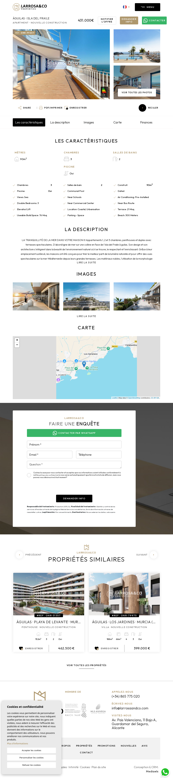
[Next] (147, 555)
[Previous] (29, 555)
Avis (144, 745)
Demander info (129, 20)
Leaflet (114, 398)
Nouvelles (128, 745)
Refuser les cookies (31, 765)
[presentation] (51, 488)
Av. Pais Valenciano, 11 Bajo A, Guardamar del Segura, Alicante (134, 724)
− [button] (17, 345)
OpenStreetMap (134, 398)
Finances (146, 122)
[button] (24, 108)
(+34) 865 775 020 (126, 696)
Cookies (85, 767)
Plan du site (99, 767)
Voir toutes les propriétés (87, 665)
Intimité (73, 767)
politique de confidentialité (50, 475)
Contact (86, 752)
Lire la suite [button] (86, 316)
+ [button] (17, 340)
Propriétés (84, 745)
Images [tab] (89, 122)
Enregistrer (31, 648)
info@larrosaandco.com (130, 708)
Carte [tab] (117, 122)
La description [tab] (60, 122)
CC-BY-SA (155, 398)
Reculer (148, 108)
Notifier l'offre (107, 20)
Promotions (106, 745)
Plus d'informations (17, 743)
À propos (64, 745)
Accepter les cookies (31, 750)
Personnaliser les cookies (31, 757)
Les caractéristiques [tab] (29, 122)
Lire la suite (86, 262)
